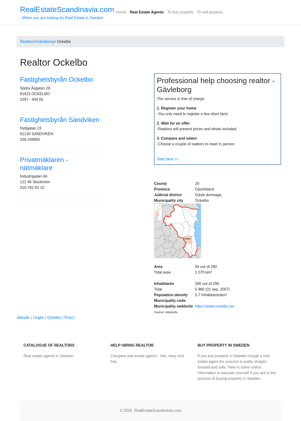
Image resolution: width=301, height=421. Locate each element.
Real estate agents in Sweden (49, 356)
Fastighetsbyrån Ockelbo (56, 79)
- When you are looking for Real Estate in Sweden (67, 12)
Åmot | (69, 318)
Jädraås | (24, 318)
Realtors (27, 42)
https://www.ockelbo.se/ (214, 306)
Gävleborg (45, 42)
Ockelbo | (55, 318)
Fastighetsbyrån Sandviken (59, 119)
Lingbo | (40, 318)
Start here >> (168, 159)
